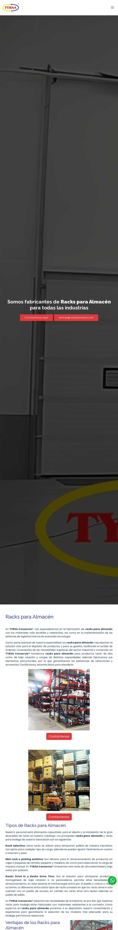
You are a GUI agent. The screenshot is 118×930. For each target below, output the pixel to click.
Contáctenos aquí (36, 317)
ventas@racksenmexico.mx (76, 317)
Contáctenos (59, 736)
